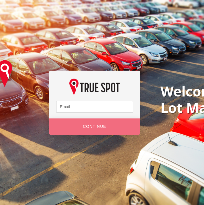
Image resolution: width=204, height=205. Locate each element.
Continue (94, 126)
